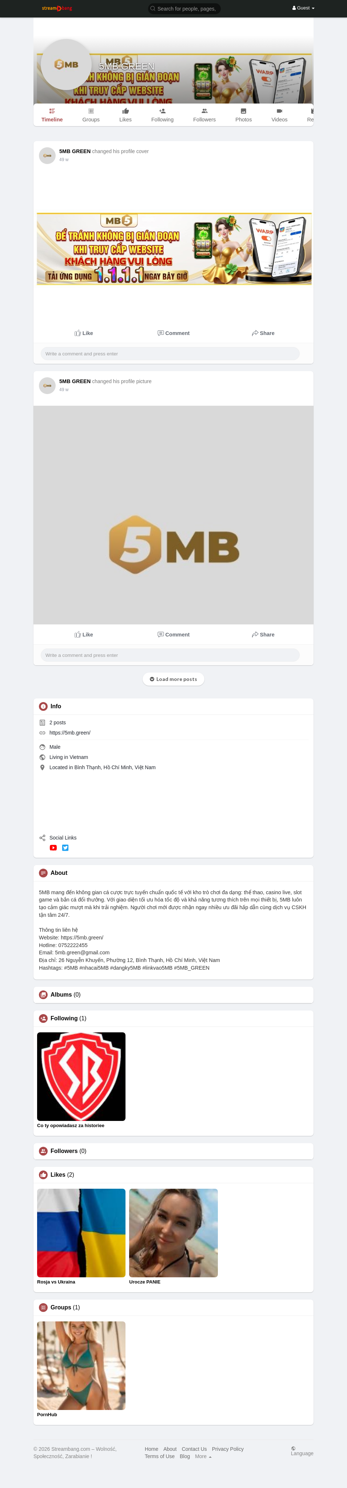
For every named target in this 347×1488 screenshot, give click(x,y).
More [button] (203, 1456)
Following (64, 1018)
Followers (64, 1151)
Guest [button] (303, 8)
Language (302, 1451)
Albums (61, 995)
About (170, 1449)
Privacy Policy (228, 1449)
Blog (185, 1456)
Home (151, 1449)
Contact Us (194, 1449)
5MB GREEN (127, 66)
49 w (63, 159)
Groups (61, 1307)
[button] (184, 8)
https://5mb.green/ (70, 733)
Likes (58, 1175)
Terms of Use (160, 1456)
